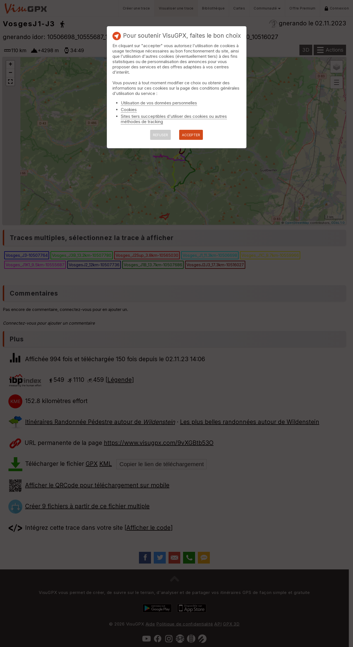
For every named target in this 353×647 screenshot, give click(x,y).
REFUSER (160, 135)
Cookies (129, 109)
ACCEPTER (191, 135)
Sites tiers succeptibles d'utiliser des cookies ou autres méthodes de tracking (174, 119)
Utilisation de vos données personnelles (159, 103)
